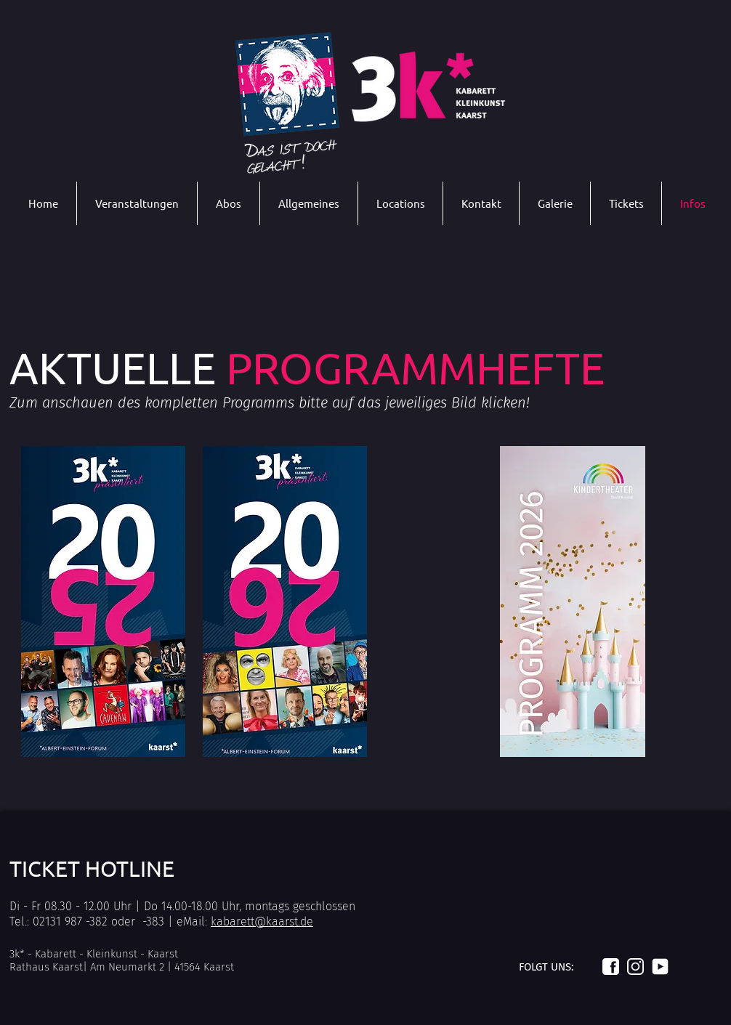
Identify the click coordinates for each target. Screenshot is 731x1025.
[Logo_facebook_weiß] (610, 966)
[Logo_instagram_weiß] (635, 966)
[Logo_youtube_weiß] (660, 966)
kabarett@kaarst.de (262, 921)
